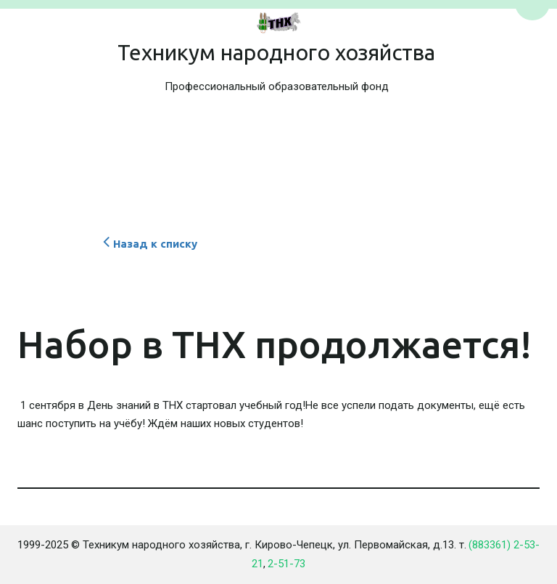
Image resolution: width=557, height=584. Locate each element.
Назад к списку (148, 244)
